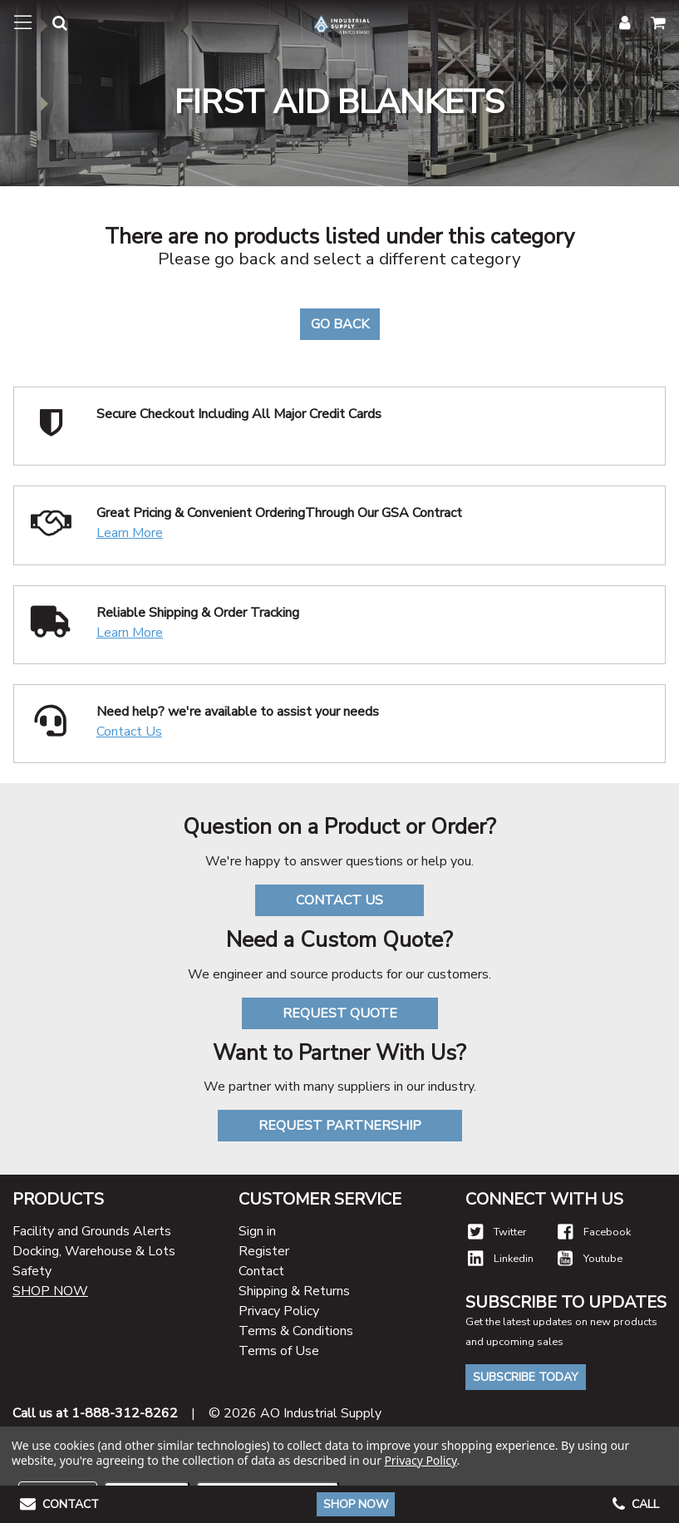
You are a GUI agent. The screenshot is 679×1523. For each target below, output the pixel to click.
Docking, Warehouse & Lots (93, 1251)
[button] (49, 26)
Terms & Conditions (296, 1331)
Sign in (257, 1231)
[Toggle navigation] (22, 23)
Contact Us (129, 731)
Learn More (129, 533)
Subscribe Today (525, 1377)
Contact (261, 1271)
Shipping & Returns (294, 1291)
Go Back (340, 324)
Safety (32, 1271)
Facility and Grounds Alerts (91, 1231)
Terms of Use (279, 1351)
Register (264, 1251)
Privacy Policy (279, 1311)
